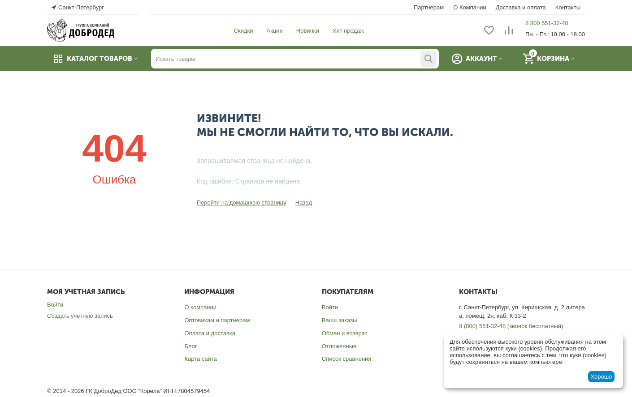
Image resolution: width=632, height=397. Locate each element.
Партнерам (429, 7)
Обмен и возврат (345, 333)
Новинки (307, 30)
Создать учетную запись (80, 315)
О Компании (469, 7)
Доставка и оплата (521, 7)
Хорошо (601, 376)
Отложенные (339, 346)
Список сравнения (347, 358)
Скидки (243, 30)
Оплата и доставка (209, 333)
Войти (55, 304)
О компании (200, 307)
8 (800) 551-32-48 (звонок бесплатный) (511, 326)
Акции (275, 30)
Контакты (567, 7)
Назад (303, 202)
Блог (190, 346)
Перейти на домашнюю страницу (241, 202)
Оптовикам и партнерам (217, 320)
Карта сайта (200, 358)
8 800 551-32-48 (546, 23)
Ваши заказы (339, 320)
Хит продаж (348, 30)
